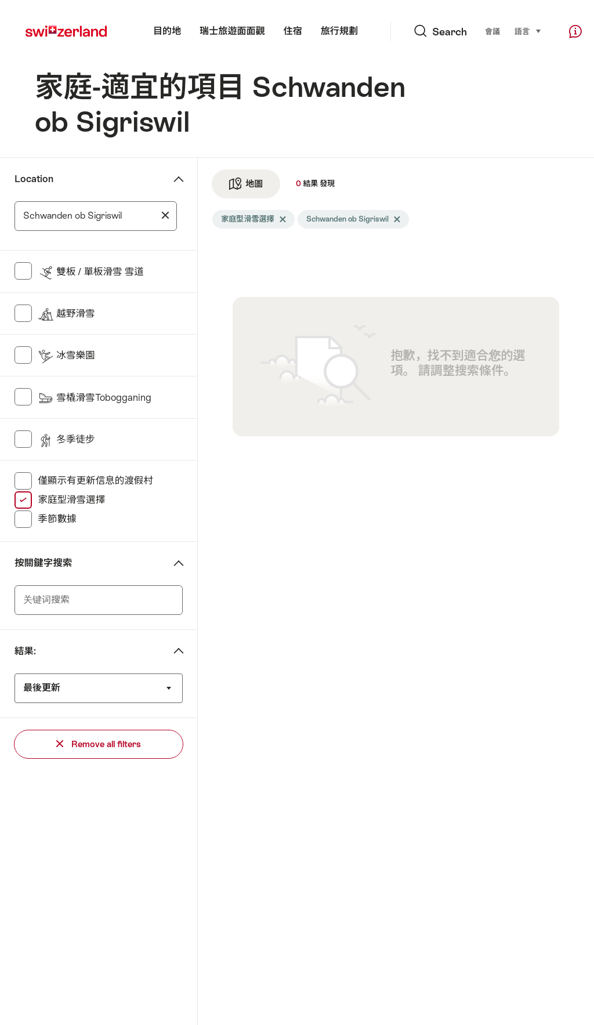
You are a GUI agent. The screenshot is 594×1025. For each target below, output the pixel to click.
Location (34, 178)
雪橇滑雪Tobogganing (94, 397)
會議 (492, 31)
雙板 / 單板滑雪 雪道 (90, 271)
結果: (25, 651)
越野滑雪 (66, 313)
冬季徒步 (66, 439)
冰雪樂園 (66, 355)
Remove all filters (98, 744)
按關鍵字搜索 (43, 562)
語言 (528, 31)
